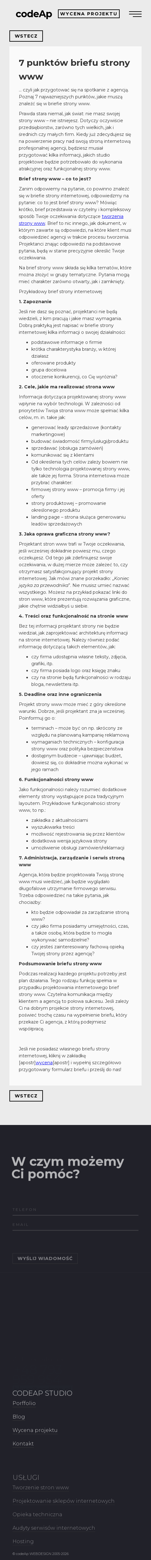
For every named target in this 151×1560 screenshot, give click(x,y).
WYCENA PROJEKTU (88, 14)
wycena (44, 1062)
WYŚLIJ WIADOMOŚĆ (45, 1271)
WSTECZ (26, 36)
